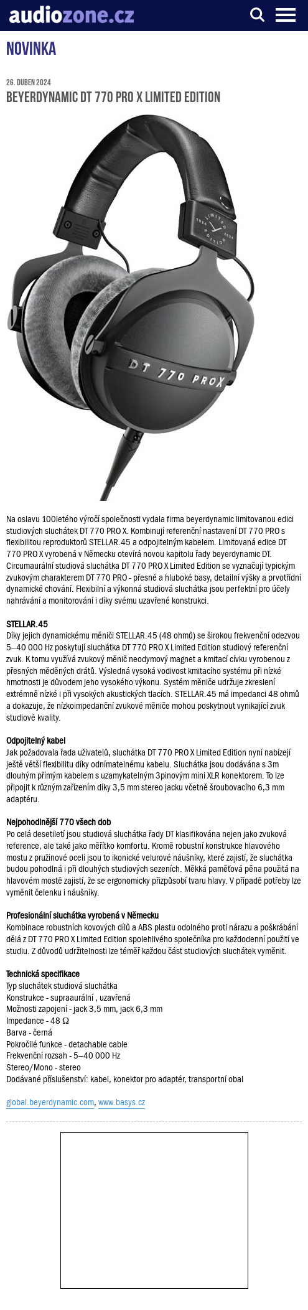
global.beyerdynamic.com (50, 1102)
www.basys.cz (121, 1102)
